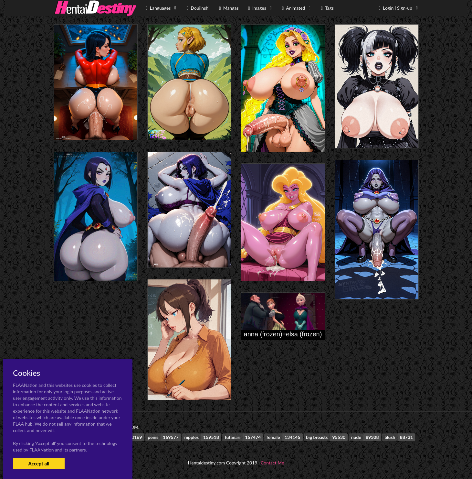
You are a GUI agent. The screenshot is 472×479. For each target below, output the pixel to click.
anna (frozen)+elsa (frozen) (283, 334)
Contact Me (272, 462)
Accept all (38, 463)
